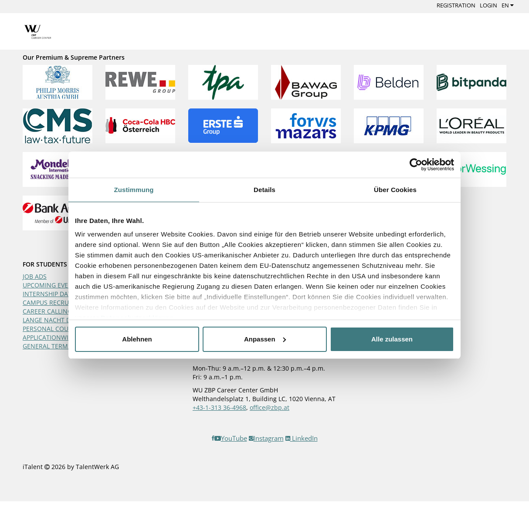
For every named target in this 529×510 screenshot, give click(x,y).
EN (508, 5)
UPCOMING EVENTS (51, 285)
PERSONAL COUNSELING (58, 328)
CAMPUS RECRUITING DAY (60, 302)
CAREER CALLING (47, 311)
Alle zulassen (392, 339)
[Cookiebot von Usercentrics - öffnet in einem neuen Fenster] (416, 164)
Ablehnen (137, 339)
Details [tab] (264, 189)
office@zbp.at (269, 407)
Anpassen (265, 339)
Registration (456, 5)
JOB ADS (35, 276)
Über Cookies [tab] (395, 189)
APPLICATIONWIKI (48, 337)
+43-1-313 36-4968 (219, 407)
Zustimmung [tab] (134, 189)
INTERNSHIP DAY (47, 294)
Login (488, 5)
